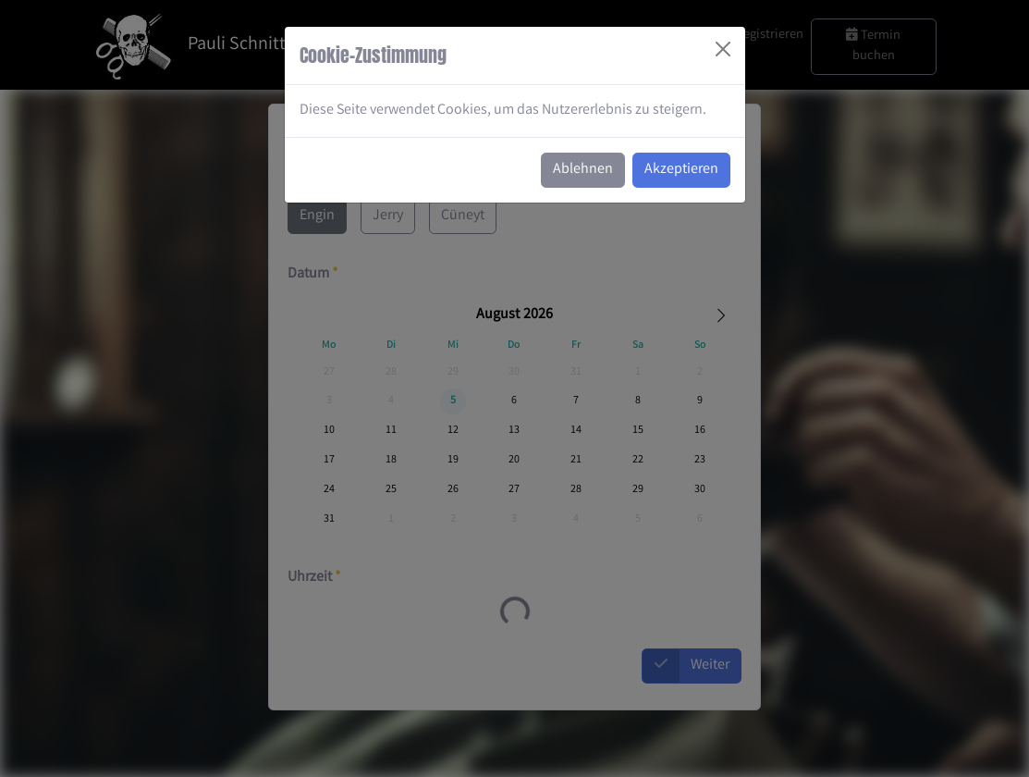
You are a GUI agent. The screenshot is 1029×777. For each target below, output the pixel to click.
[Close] (723, 49)
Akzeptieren (681, 169)
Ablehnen (583, 169)
